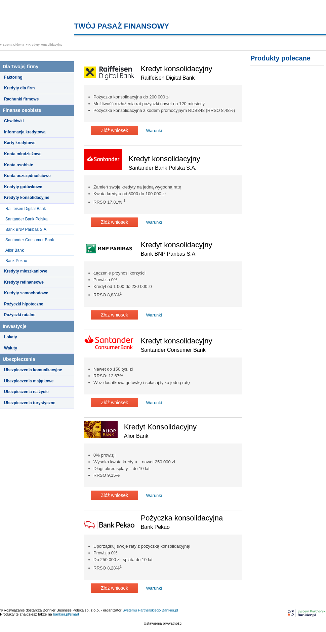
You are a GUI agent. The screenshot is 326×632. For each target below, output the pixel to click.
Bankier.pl (170, 610)
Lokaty (10, 337)
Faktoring (13, 77)
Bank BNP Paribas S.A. (26, 229)
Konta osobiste (18, 165)
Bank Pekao (16, 260)
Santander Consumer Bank (29, 240)
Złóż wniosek (114, 130)
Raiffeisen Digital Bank (25, 208)
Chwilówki (14, 121)
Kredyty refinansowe (24, 282)
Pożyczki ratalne (19, 314)
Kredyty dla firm (19, 88)
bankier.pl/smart (66, 614)
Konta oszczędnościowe (27, 175)
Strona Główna (13, 44)
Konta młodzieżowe (22, 154)
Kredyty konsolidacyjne (46, 44)
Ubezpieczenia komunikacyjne (33, 370)
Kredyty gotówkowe (23, 186)
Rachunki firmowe (21, 99)
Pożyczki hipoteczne (23, 304)
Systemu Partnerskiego (142, 610)
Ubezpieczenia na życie (26, 391)
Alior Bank (14, 250)
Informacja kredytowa (24, 132)
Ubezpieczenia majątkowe (28, 381)
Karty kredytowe (19, 142)
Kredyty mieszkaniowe (25, 271)
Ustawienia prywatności (163, 623)
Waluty (10, 348)
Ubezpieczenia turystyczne (29, 403)
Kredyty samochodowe (26, 293)
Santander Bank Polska (26, 219)
